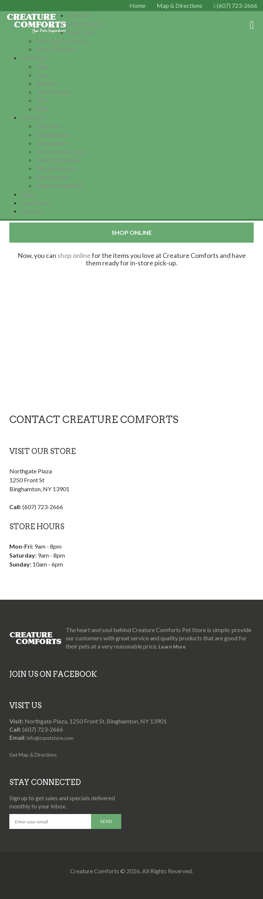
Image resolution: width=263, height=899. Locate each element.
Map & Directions (179, 5)
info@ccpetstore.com (50, 738)
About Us (79, 15)
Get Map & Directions (33, 755)
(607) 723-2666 (235, 5)
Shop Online (132, 232)
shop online (74, 255)
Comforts (33, 117)
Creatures (33, 57)
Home (137, 5)
